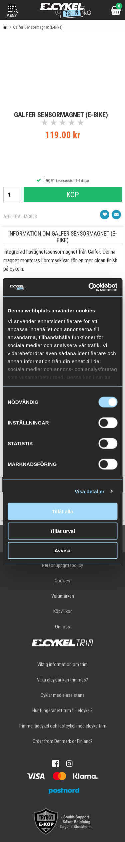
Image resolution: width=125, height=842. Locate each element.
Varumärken (62, 596)
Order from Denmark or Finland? (63, 741)
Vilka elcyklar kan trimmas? (62, 680)
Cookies (62, 581)
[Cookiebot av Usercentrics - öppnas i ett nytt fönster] (89, 287)
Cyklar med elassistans (63, 695)
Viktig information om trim (62, 664)
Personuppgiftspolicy (62, 565)
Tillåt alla (62, 511)
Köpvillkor (62, 611)
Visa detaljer (89, 491)
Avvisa (63, 550)
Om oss (62, 627)
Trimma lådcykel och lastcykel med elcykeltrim (62, 726)
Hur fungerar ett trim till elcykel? (62, 711)
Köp (72, 194)
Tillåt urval (62, 531)
